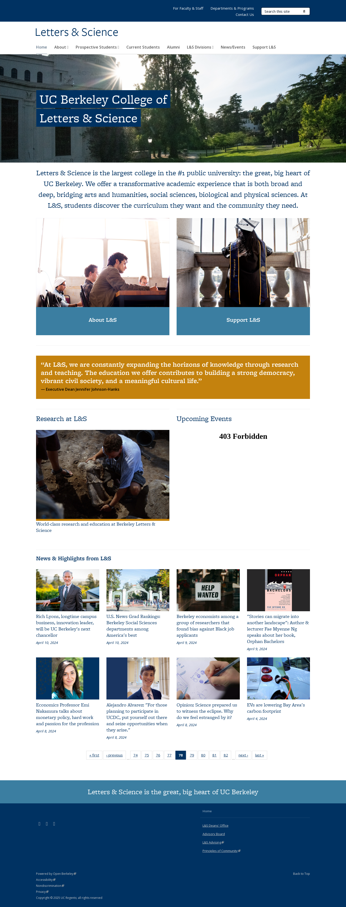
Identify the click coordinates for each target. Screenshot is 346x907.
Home (41, 47)
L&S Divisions (200, 47)
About (61, 47)
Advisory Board (214, 834)
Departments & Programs (232, 8)
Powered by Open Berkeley (56, 874)
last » (261, 756)
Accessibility (46, 880)
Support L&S (264, 47)
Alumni (173, 47)
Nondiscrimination (50, 886)
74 (137, 756)
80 (205, 756)
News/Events (233, 47)
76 (159, 756)
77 (171, 756)
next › (245, 756)
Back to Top (301, 873)
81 (216, 756)
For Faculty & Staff (188, 8)
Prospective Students (97, 47)
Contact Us (245, 14)
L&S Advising (213, 842)
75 (148, 756)
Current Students (143, 47)
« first (95, 756)
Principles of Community (222, 851)
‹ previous (116, 756)
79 (193, 756)
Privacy (42, 892)
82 (227, 756)
